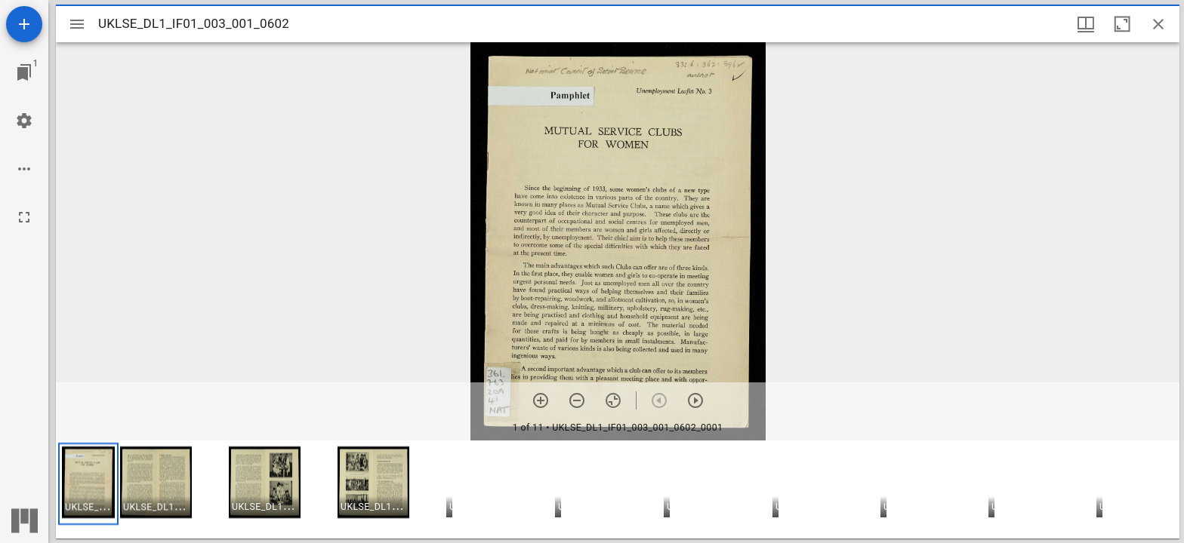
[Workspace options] (24, 169)
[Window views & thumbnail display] (1086, 24)
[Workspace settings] (24, 121)
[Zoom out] (577, 400)
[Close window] (1158, 24)
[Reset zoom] (613, 400)
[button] (88, 483)
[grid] (617, 489)
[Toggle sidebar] (77, 24)
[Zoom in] (541, 400)
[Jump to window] (24, 72)
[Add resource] (24, 24)
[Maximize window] (1122, 24)
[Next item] (695, 400)
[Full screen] (24, 217)
